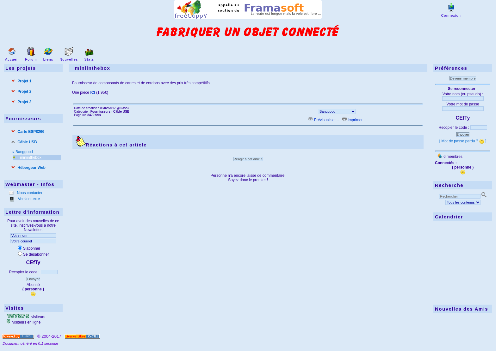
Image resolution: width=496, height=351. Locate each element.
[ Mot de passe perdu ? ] (463, 141)
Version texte (28, 199)
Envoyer (33, 279)
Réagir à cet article (248, 159)
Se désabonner (33, 254)
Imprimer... (354, 120)
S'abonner (29, 248)
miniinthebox (30, 157)
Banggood (24, 152)
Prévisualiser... (324, 120)
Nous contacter (29, 193)
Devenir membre (462, 78)
